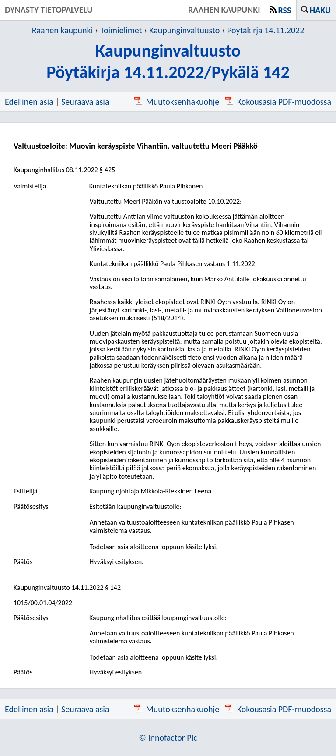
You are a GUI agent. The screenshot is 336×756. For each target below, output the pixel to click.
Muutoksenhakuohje (177, 101)
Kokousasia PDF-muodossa (278, 101)
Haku (320, 10)
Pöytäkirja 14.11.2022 (265, 30)
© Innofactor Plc (168, 737)
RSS (284, 10)
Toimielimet (121, 30)
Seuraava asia (85, 101)
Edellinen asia (29, 101)
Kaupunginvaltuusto (184, 30)
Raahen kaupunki (62, 30)
